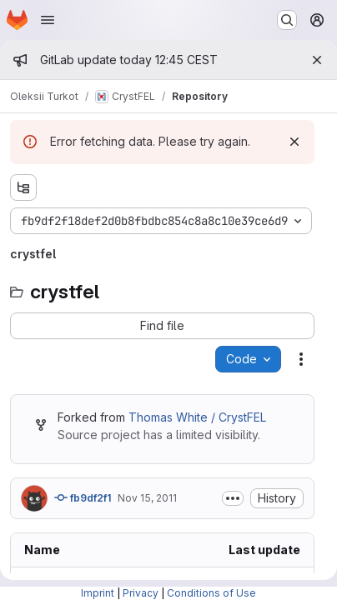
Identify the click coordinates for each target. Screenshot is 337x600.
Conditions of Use (211, 593)
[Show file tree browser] (23, 187)
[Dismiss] (294, 142)
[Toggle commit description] (233, 498)
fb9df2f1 (82, 497)
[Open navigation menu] (47, 20)
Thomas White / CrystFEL (197, 417)
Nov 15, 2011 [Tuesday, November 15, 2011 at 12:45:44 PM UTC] (147, 498)
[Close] (317, 60)
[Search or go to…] (287, 20)
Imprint (97, 593)
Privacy (140, 593)
